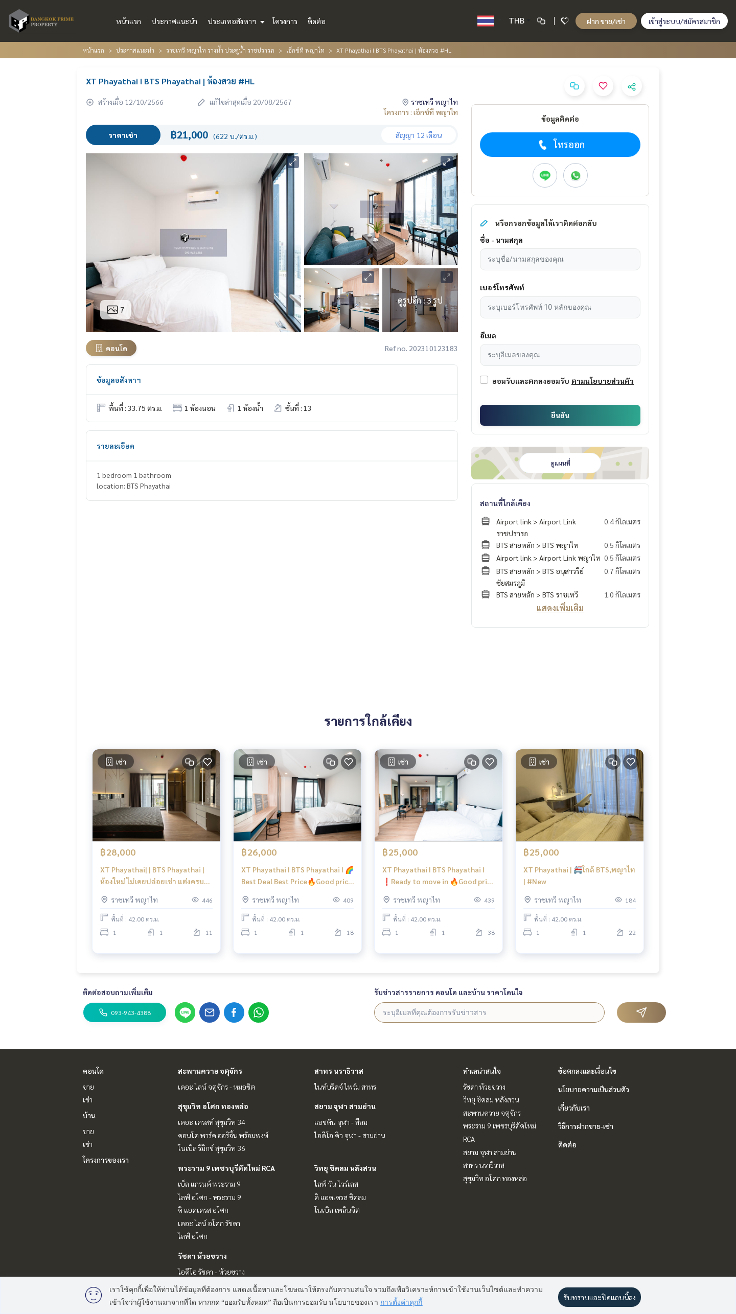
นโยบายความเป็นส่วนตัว (593, 1089)
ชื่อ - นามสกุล (501, 239)
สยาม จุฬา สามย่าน (345, 1106)
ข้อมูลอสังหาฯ (119, 379)
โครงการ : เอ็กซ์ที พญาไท (421, 112)
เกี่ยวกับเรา (574, 1107)
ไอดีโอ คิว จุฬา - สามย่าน (349, 1135)
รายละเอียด (115, 445)
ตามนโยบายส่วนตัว (602, 380)
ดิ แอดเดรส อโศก (203, 1209)
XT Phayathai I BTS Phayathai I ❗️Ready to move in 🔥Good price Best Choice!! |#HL (438, 882)
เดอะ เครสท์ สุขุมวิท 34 (211, 1121)
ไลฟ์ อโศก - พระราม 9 (209, 1197)
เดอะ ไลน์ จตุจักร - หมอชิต (216, 1086)
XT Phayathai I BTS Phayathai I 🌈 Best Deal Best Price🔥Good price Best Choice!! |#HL (297, 882)
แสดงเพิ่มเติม (560, 608)
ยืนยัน (560, 415)
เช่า (88, 1099)
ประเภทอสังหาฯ (235, 21)
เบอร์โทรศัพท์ (502, 287)
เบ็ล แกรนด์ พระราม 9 (209, 1183)
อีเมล (488, 335)
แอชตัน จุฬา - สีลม (340, 1121)
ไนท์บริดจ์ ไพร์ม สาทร (345, 1086)
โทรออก (560, 145)
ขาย (88, 1086)
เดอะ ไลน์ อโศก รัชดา (209, 1223)
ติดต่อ (317, 21)
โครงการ (284, 21)
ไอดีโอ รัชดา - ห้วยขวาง (211, 1271)
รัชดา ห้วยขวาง (202, 1255)
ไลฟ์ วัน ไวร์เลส (336, 1183)
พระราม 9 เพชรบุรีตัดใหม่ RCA (226, 1167)
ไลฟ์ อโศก (193, 1235)
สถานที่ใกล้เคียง (505, 503)
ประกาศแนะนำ (174, 21)
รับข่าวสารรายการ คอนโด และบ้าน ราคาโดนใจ (448, 992)
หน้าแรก (128, 21)
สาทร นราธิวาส (338, 1070)
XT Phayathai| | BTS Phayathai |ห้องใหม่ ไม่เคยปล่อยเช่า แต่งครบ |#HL (152, 882)
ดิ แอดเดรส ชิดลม (340, 1197)
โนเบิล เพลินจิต (337, 1209)
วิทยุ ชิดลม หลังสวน (345, 1167)
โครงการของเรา (106, 1159)
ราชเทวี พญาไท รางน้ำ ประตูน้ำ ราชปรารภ (220, 50)
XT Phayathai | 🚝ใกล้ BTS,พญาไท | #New (579, 881)
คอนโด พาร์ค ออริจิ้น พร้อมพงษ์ (223, 1135)
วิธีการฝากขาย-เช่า (585, 1126)
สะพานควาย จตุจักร (210, 1070)
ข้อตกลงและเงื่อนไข (587, 1070)
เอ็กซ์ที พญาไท (305, 50)
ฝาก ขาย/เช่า (606, 21)
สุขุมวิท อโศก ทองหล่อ (213, 1106)
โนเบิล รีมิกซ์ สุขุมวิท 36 (211, 1147)
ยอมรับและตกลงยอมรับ (530, 380)
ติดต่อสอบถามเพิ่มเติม (118, 992)
